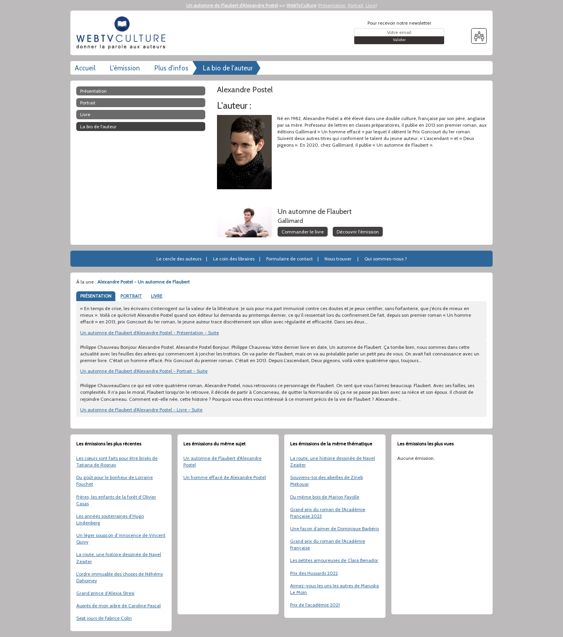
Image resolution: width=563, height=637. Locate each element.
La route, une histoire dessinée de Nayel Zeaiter (118, 557)
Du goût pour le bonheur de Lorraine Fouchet (114, 480)
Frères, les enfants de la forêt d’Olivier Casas (116, 500)
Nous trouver (338, 259)
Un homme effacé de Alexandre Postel (224, 477)
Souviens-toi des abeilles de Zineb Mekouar (326, 480)
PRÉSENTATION (95, 296)
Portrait (355, 5)
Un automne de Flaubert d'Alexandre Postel (232, 5)
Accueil (85, 68)
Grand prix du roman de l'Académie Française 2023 (327, 512)
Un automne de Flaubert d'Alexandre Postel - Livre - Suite (141, 410)
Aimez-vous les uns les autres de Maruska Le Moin (334, 589)
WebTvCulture (301, 5)
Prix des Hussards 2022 (314, 573)
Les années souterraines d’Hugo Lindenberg (110, 519)
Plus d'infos (171, 68)
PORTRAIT (131, 296)
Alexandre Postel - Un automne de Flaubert (143, 282)
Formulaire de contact (289, 259)
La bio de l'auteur (228, 68)
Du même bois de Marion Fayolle (324, 497)
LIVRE (156, 296)
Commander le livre (303, 232)
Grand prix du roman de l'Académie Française (327, 544)
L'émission (125, 68)
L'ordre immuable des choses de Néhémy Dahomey (119, 577)
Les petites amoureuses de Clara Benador (334, 560)
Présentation (332, 5)
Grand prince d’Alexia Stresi (105, 593)
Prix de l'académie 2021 (315, 605)
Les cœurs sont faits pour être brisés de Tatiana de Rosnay (117, 461)
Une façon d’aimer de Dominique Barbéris (334, 528)
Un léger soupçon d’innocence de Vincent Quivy (120, 538)
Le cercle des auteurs (178, 259)
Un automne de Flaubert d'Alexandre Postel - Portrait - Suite (144, 371)
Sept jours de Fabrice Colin (104, 618)
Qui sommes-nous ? (385, 259)
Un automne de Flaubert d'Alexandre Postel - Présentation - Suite (149, 333)
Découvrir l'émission (358, 232)
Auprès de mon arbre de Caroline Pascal (118, 605)
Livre (371, 5)
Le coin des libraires (234, 259)
